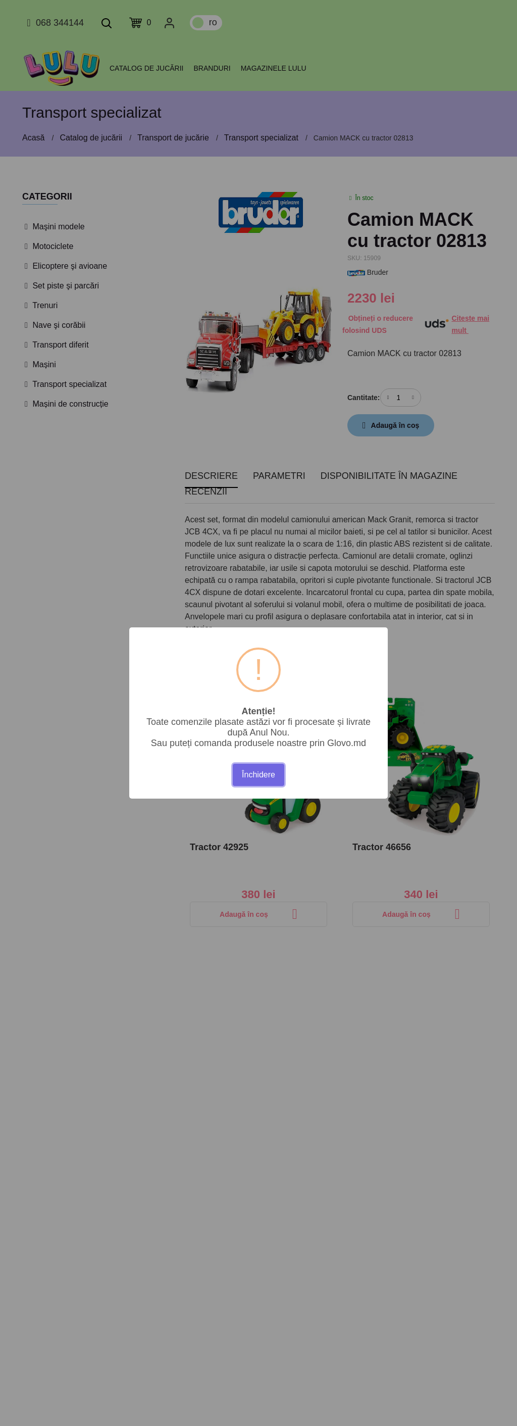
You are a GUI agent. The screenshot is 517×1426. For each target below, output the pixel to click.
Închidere (258, 774)
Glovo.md (346, 743)
